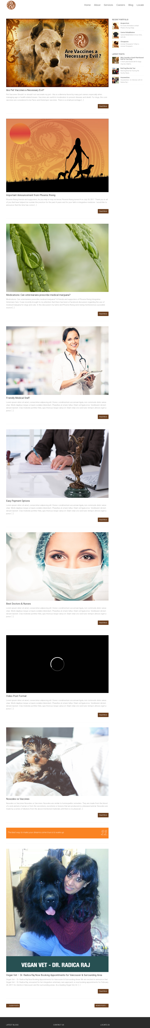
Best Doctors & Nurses (18, 603)
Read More (103, 106)
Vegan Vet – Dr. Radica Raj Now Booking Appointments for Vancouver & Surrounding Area (54, 975)
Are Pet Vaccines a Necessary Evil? (25, 90)
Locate (140, 5)
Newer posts (101, 1005)
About (97, 5)
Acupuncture (125, 23)
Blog (130, 5)
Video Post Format (16, 696)
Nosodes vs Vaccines (17, 798)
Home (87, 5)
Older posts (13, 1005)
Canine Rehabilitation (128, 32)
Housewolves (125, 77)
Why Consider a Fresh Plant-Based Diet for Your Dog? (132, 58)
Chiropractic (125, 42)
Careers (120, 5)
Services (108, 5)
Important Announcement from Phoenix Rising (30, 195)
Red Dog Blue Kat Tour (128, 68)
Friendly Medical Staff (18, 397)
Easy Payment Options (18, 500)
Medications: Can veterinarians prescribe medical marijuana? (38, 294)
